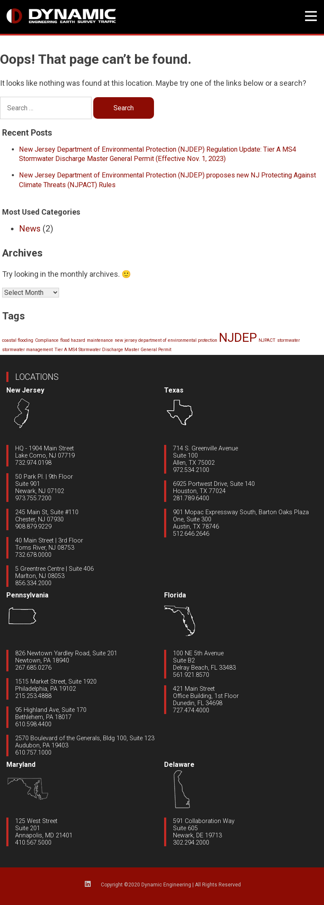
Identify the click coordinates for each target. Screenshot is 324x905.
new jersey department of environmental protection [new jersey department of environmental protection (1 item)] (166, 340)
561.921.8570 (191, 675)
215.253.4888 (33, 696)
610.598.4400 (33, 724)
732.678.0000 (33, 555)
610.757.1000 (33, 752)
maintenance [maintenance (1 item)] (100, 340)
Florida (175, 595)
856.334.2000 (33, 583)
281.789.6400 (191, 498)
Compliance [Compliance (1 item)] (47, 340)
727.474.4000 (191, 710)
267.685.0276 (33, 667)
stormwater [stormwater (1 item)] (288, 340)
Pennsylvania (27, 595)
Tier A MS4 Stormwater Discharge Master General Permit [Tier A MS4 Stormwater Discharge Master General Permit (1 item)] (112, 349)
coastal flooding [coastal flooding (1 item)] (17, 340)
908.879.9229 (33, 526)
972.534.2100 (191, 470)
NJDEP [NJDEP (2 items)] (238, 337)
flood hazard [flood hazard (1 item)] (72, 340)
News (29, 229)
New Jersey (25, 390)
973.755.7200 (33, 498)
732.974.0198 (33, 462)
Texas (174, 390)
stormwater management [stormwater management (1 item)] (27, 349)
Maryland (20, 765)
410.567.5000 (33, 842)
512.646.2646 (191, 533)
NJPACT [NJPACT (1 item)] (267, 340)
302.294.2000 (191, 842)
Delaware (179, 765)
